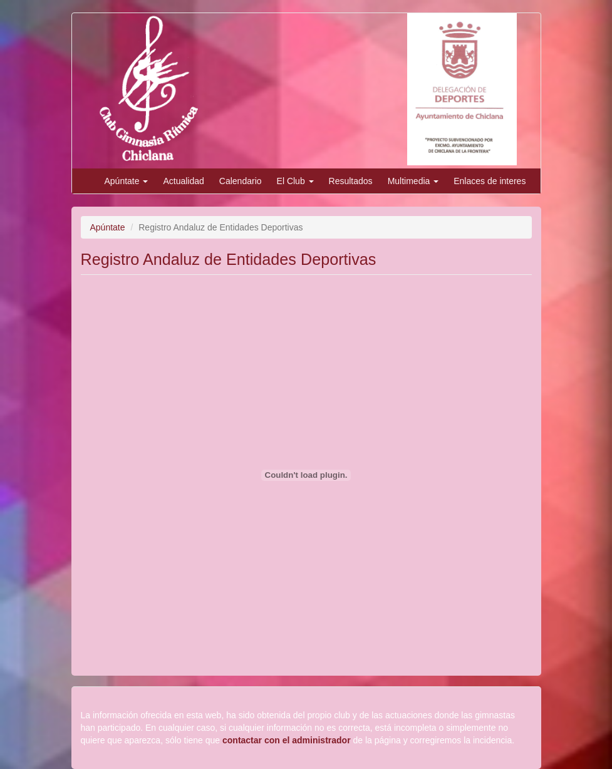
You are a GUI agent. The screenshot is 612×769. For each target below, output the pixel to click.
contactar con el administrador (286, 740)
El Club (295, 181)
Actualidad (183, 181)
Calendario (240, 181)
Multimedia (413, 181)
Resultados (351, 181)
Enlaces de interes (490, 181)
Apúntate (126, 181)
